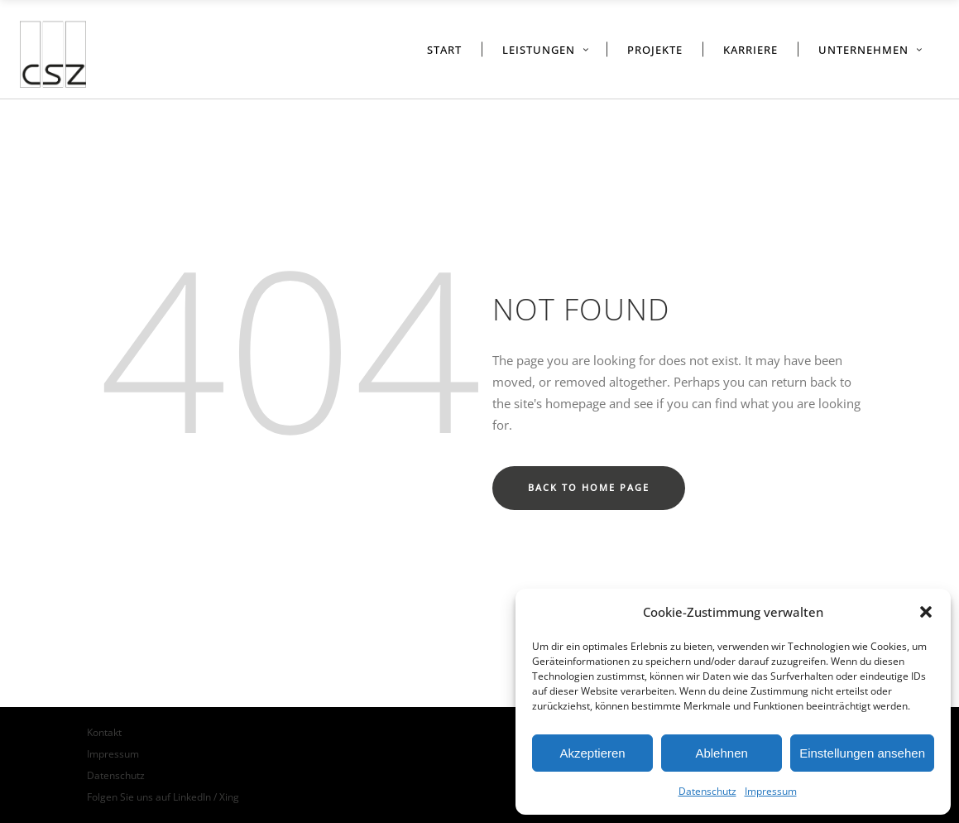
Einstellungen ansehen (862, 753)
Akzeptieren (592, 753)
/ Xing (226, 797)
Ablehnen (721, 753)
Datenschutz (707, 791)
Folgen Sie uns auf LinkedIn (150, 797)
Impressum (771, 791)
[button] (926, 612)
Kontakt (104, 732)
